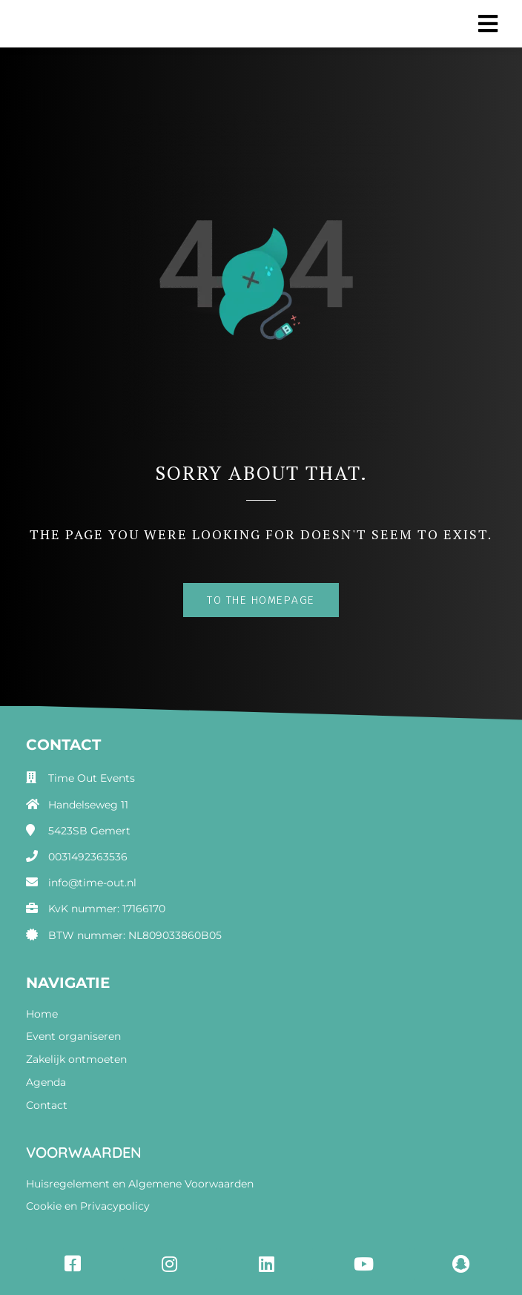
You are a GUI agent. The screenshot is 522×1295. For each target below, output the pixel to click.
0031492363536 (88, 856)
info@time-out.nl (92, 882)
